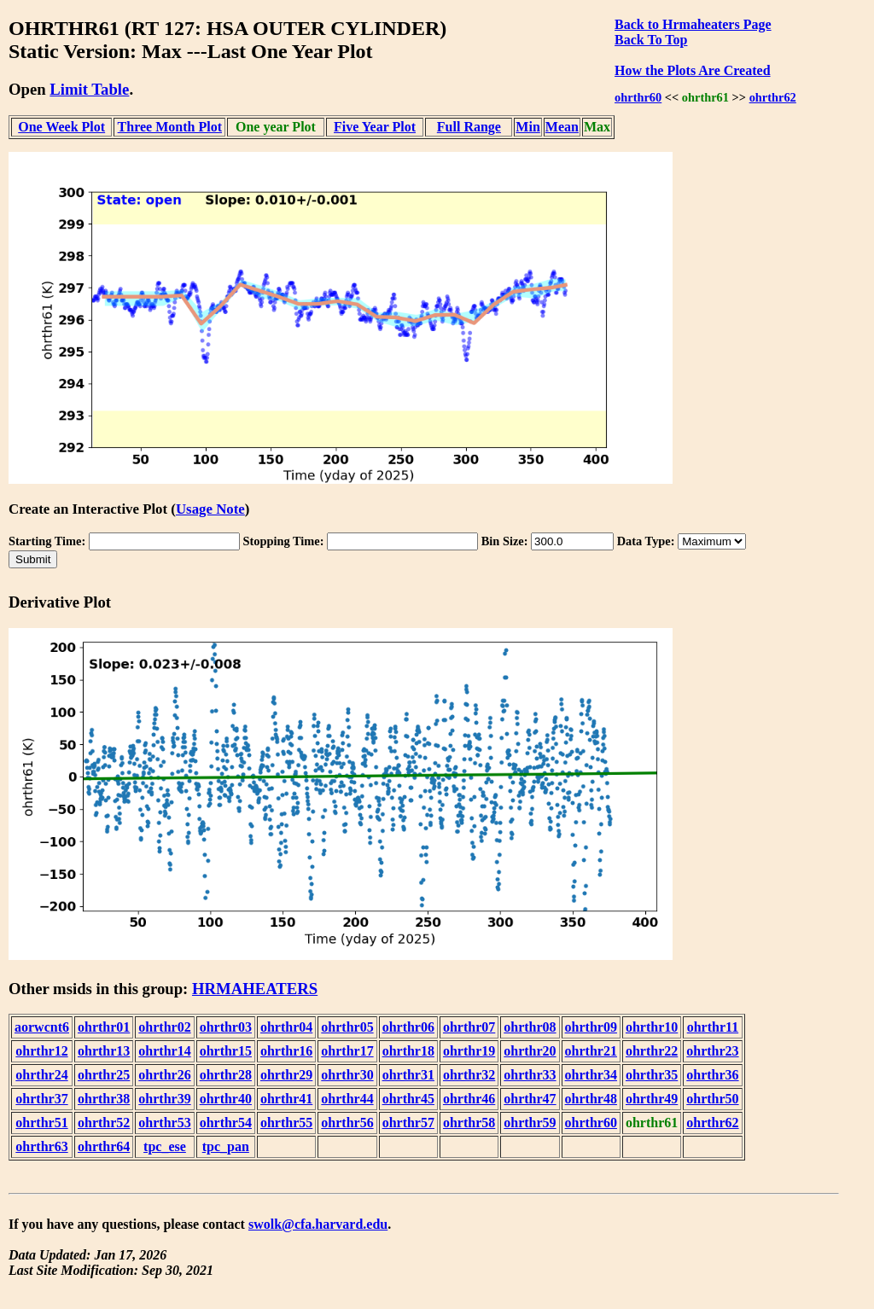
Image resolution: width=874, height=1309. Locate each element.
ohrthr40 (226, 1098)
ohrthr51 (41, 1122)
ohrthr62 (772, 97)
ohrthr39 (164, 1098)
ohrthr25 (104, 1075)
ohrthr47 (530, 1098)
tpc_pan (225, 1146)
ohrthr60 (638, 97)
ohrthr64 (104, 1146)
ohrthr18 (408, 1051)
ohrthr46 (469, 1098)
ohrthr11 (712, 1027)
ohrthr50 (712, 1098)
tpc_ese (164, 1146)
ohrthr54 (226, 1122)
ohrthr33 (530, 1075)
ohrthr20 (530, 1051)
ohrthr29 (286, 1075)
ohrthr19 (469, 1051)
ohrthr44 (347, 1098)
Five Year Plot (375, 126)
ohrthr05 (347, 1027)
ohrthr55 (286, 1122)
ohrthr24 (41, 1075)
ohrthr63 (41, 1146)
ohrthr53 (164, 1122)
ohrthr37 (41, 1098)
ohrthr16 (286, 1051)
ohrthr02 (164, 1027)
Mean (562, 126)
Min (527, 126)
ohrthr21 (591, 1051)
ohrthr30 (347, 1075)
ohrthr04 (286, 1027)
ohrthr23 (712, 1051)
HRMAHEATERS (255, 989)
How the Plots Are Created (692, 70)
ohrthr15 (226, 1051)
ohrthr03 (226, 1027)
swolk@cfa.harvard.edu (317, 1224)
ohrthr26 (164, 1075)
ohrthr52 (104, 1122)
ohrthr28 (226, 1075)
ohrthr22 (652, 1051)
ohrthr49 (652, 1098)
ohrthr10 (652, 1027)
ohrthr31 (408, 1075)
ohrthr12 (41, 1051)
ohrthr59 (530, 1122)
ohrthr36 (712, 1075)
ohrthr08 (530, 1027)
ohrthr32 (469, 1075)
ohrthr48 (591, 1098)
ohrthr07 (469, 1027)
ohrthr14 (164, 1051)
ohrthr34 (591, 1075)
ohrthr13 (104, 1051)
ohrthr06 (408, 1027)
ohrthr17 (347, 1051)
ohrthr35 (652, 1075)
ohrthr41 (286, 1098)
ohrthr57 (408, 1122)
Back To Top (651, 39)
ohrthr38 (104, 1098)
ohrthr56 (347, 1122)
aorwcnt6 (42, 1027)
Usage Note (210, 509)
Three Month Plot (170, 126)
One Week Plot (61, 126)
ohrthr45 (408, 1098)
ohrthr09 (591, 1027)
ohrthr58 (469, 1122)
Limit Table (89, 89)
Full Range (469, 126)
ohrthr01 (104, 1027)
